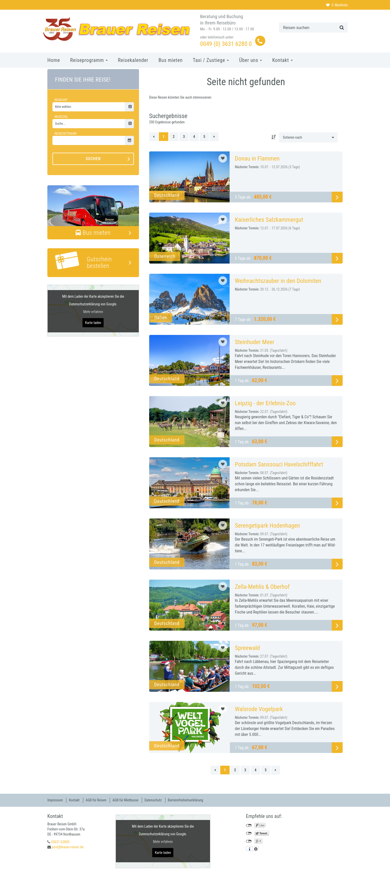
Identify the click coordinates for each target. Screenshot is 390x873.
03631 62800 (60, 842)
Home (53, 60)
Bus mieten (171, 60)
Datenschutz (154, 800)
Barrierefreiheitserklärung (187, 800)
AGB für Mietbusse (127, 800)
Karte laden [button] (93, 323)
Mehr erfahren (93, 312)
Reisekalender (133, 60)
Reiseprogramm (89, 60)
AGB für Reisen (96, 800)
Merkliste (337, 5)
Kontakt (282, 60)
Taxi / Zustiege (211, 60)
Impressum (55, 800)
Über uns (250, 60)
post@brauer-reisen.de (67, 847)
